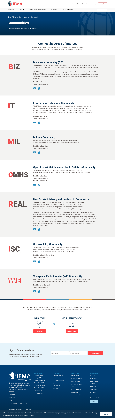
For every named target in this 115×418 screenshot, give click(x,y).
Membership (13, 10)
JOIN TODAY (71, 331)
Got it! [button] (106, 414)
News (73, 4)
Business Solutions (69, 10)
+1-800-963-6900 (23, 403)
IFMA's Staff (93, 386)
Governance (93, 389)
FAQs (10, 400)
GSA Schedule (38, 393)
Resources (55, 10)
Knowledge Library (76, 378)
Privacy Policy (27, 409)
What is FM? (93, 378)
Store (78, 4)
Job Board (74, 392)
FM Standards (75, 395)
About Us (92, 375)
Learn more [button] (32, 415)
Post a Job (55, 385)
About (68, 4)
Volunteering (93, 392)
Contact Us (85, 4)
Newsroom (12, 397)
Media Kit (55, 388)
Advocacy (92, 395)
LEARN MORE (39, 331)
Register (103, 4)
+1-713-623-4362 (13, 403)
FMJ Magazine (75, 381)
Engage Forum (75, 375)
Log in (95, 4)
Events (23, 10)
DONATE (94, 401)
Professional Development (38, 10)
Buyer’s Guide (75, 389)
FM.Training (37, 390)
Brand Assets (93, 398)
